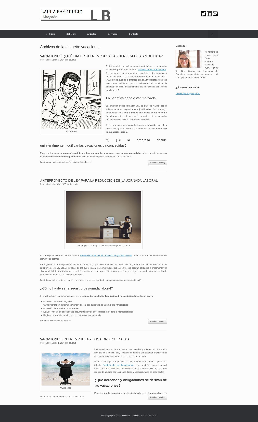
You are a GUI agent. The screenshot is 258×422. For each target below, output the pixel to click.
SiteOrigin (153, 416)
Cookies (135, 416)
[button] (213, 34)
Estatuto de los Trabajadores (152, 69)
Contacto (133, 34)
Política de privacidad (121, 416)
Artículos (91, 34)
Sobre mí (71, 34)
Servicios (112, 34)
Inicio (50, 34)
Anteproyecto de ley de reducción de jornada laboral (106, 255)
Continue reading (157, 163)
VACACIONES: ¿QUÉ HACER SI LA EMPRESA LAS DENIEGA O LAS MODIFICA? (101, 56)
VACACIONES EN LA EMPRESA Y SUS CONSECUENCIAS (84, 339)
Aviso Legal (106, 416)
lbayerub (72, 60)
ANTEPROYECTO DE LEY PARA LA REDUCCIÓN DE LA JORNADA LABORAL (99, 180)
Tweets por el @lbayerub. (188, 93)
